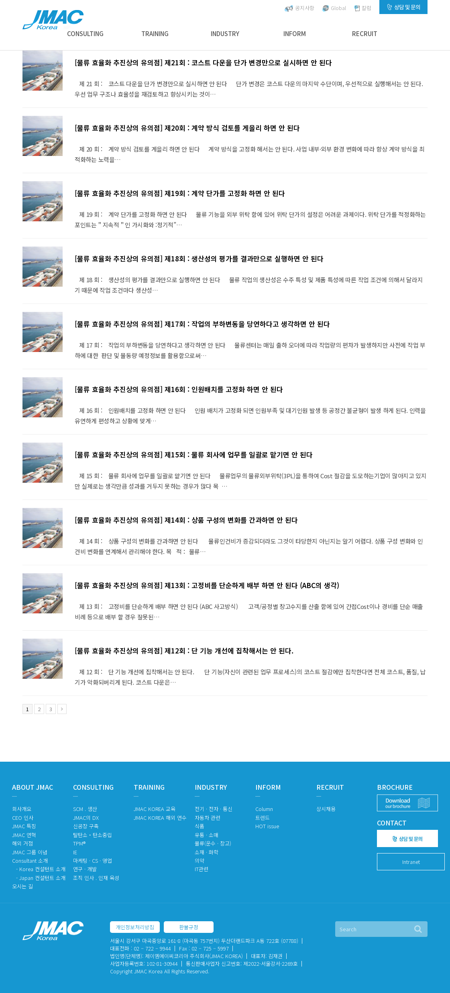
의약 (199, 860)
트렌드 (262, 817)
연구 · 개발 (85, 869)
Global (334, 8)
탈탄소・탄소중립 (92, 835)
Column (264, 809)
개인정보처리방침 (135, 927)
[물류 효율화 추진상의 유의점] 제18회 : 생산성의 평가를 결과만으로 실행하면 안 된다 (199, 258)
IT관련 (201, 869)
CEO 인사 (22, 817)
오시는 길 (22, 886)
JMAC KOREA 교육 (154, 809)
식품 (199, 826)
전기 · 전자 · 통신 (213, 809)
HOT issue (267, 826)
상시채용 (326, 809)
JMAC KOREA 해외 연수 (160, 817)
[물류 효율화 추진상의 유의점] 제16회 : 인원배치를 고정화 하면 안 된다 (179, 389)
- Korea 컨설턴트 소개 (40, 869)
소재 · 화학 (206, 852)
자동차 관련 (207, 817)
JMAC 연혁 (24, 835)
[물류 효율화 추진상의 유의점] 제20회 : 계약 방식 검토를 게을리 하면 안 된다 (187, 128)
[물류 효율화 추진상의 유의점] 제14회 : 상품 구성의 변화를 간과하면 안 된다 (186, 520)
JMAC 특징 (24, 826)
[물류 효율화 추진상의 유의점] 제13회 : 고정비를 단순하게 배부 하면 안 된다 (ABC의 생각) (207, 585)
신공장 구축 (86, 826)
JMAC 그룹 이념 (29, 852)
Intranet (411, 862)
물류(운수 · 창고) (213, 843)
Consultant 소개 (30, 860)
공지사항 (299, 8)
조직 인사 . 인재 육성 (96, 878)
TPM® (79, 843)
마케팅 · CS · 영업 (92, 860)
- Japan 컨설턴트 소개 (40, 878)
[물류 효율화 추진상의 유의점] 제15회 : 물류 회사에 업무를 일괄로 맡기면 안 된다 (194, 454)
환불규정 (188, 927)
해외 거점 (22, 843)
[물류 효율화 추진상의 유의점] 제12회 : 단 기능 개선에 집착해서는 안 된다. (184, 650)
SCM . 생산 (85, 809)
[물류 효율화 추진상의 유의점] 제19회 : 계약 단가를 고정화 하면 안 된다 (180, 193)
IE (75, 852)
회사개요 (21, 809)
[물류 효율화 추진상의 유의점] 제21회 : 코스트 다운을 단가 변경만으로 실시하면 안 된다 (203, 62)
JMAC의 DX (86, 817)
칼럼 (362, 8)
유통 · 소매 (206, 835)
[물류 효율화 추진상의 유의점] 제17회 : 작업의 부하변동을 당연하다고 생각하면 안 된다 (202, 324)
